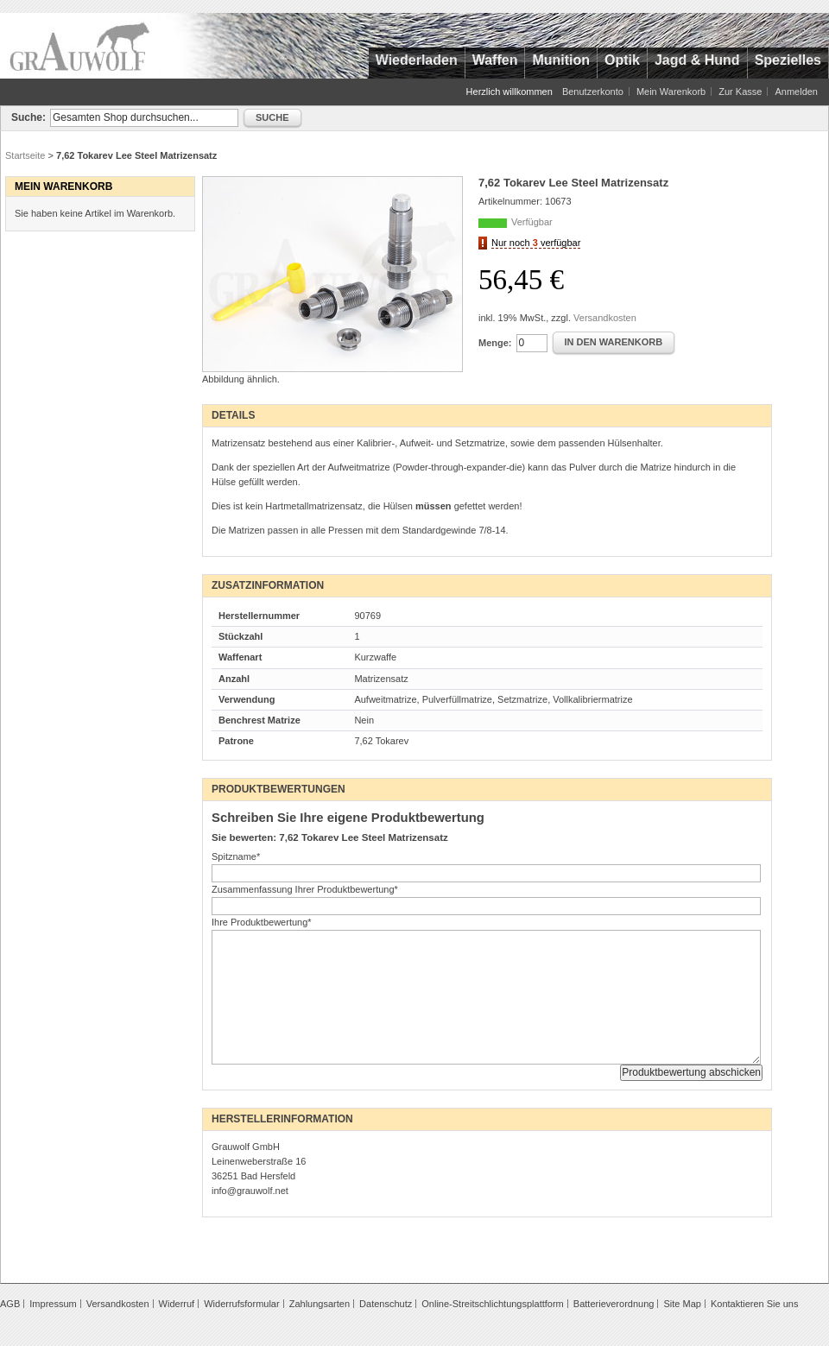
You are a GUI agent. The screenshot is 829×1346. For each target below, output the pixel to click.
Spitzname (236, 856)
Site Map (681, 1304)
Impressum (52, 1304)
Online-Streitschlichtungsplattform (492, 1304)
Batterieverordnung (614, 1304)
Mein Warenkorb (671, 91)
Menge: (495, 343)
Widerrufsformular (241, 1304)
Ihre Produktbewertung (262, 922)
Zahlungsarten (319, 1304)
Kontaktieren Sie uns (755, 1304)
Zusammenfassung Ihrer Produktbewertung (305, 889)
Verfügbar (532, 222)
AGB (10, 1304)
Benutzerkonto (592, 91)
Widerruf (177, 1304)
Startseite (25, 155)
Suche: (28, 117)
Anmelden (796, 91)
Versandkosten (604, 318)
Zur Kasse (740, 91)
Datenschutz (385, 1304)
